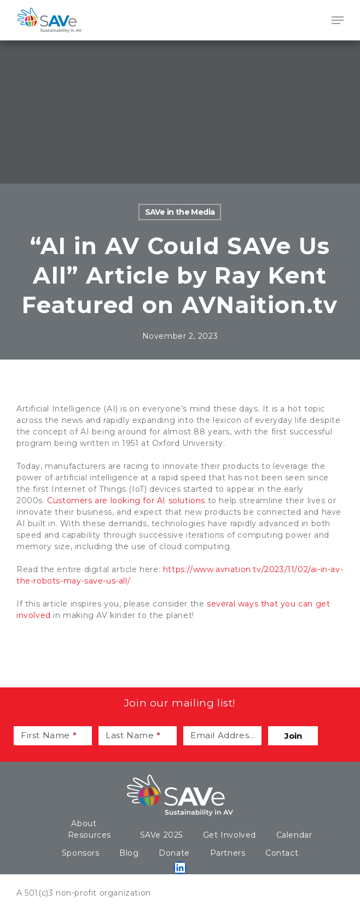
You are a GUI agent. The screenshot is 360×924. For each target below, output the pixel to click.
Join (292, 736)
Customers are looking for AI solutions (126, 500)
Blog (128, 853)
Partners (228, 853)
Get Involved (229, 835)
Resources (89, 835)
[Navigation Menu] (338, 20)
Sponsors (81, 853)
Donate (174, 853)
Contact (281, 853)
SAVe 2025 (161, 835)
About (83, 823)
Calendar (294, 835)
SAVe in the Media (180, 212)
